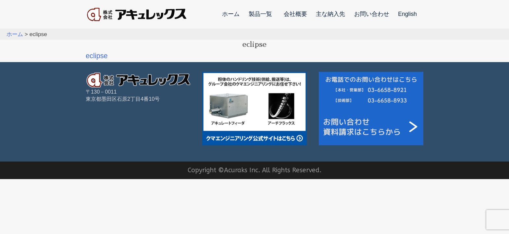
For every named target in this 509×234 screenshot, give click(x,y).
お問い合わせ (371, 14)
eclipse (97, 56)
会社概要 (295, 14)
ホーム (231, 14)
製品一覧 (260, 14)
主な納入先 (330, 14)
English (407, 14)
